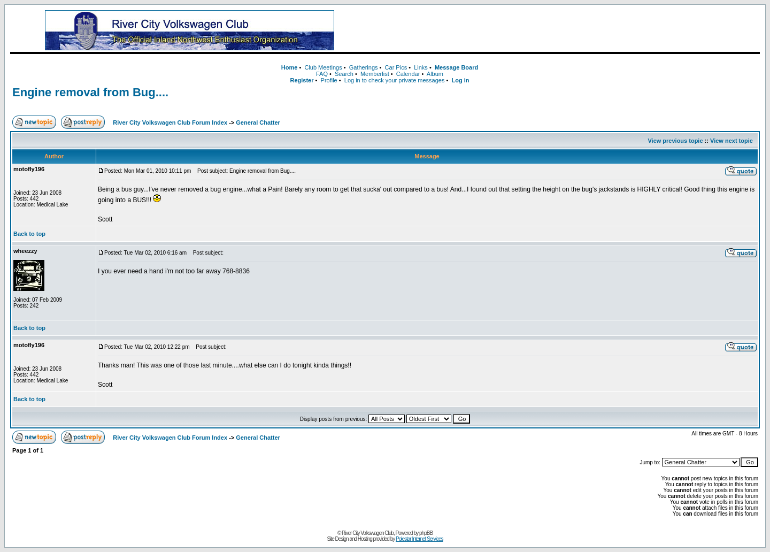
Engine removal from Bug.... (90, 92)
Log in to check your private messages (394, 80)
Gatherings (363, 67)
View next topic (731, 140)
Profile (329, 80)
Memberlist (374, 74)
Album (435, 74)
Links (421, 67)
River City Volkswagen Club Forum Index (170, 122)
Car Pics (396, 67)
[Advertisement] (564, 30)
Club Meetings (323, 67)
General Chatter (258, 122)
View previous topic (675, 140)
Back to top (29, 234)
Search (344, 74)
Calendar (408, 74)
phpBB (426, 533)
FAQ (322, 74)
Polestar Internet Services (419, 539)
